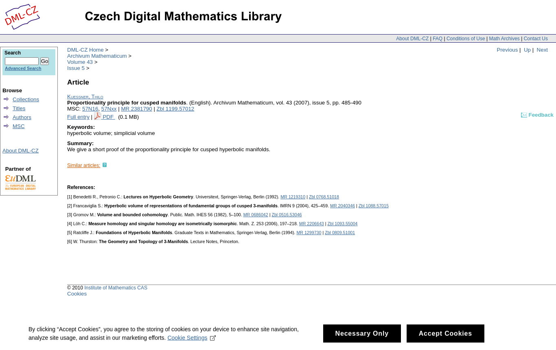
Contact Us (536, 38)
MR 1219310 (292, 196)
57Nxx (109, 109)
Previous (507, 50)
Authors (22, 117)
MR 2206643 (311, 223)
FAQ (437, 38)
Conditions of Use (466, 38)
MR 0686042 (255, 214)
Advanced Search (23, 68)
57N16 (90, 109)
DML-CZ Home (85, 50)
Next (542, 50)
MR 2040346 (342, 205)
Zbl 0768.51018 (324, 196)
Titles (19, 108)
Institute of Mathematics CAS (115, 288)
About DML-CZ (412, 38)
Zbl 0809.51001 (340, 232)
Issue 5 (76, 68)
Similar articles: (83, 165)
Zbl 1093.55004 (342, 223)
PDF (109, 117)
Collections (26, 99)
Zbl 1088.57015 (374, 205)
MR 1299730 (308, 232)
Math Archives (504, 38)
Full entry (78, 117)
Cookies (77, 294)
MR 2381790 (136, 109)
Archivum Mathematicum (97, 56)
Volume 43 (80, 62)
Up (527, 50)
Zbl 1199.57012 (176, 109)
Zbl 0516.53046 (286, 214)
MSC (19, 126)
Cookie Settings (191, 341)
